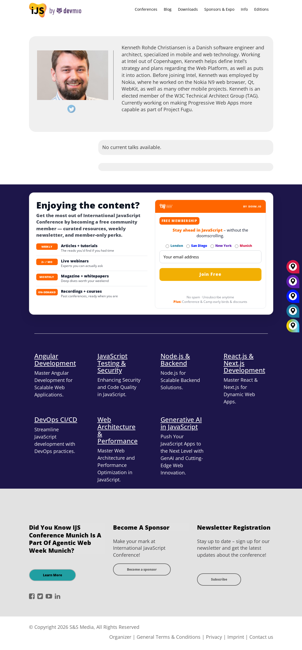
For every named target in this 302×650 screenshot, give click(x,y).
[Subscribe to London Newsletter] (167, 246)
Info (244, 9)
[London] (292, 313)
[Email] (210, 256)
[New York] (292, 283)
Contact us (261, 637)
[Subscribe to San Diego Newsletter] (188, 246)
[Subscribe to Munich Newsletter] (236, 246)
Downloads (188, 9)
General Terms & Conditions (169, 637)
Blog (168, 9)
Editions (261, 9)
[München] (292, 268)
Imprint (235, 637)
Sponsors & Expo (219, 9)
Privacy (214, 637)
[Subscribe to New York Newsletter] (212, 246)
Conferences (146, 9)
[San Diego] (292, 298)
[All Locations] (292, 326)
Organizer (120, 637)
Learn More (52, 575)
